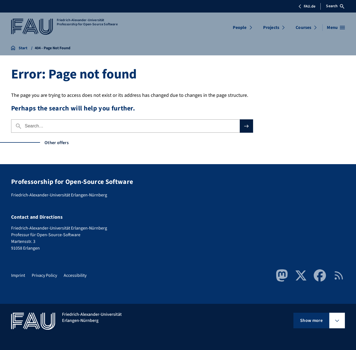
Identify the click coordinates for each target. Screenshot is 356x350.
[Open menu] (336, 27)
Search (335, 6)
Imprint (18, 275)
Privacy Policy (44, 275)
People (240, 27)
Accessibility (75, 275)
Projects (271, 27)
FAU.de (306, 6)
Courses (303, 27)
